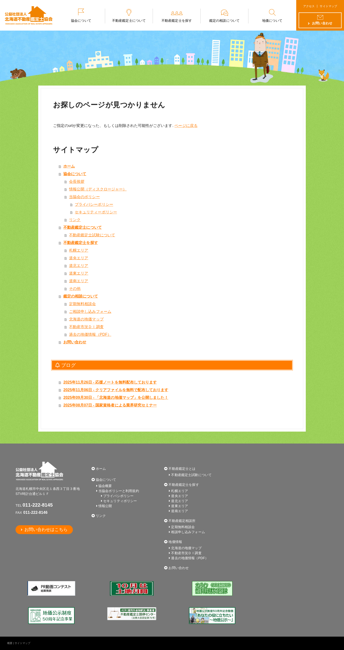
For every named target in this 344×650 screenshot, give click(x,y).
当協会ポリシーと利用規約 (118, 491)
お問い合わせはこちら (45, 529)
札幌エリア (78, 250)
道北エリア (78, 266)
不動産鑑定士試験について (92, 235)
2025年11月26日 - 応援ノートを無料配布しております (110, 382)
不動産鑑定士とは (181, 469)
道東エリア (78, 273)
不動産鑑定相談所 (181, 521)
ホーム (69, 166)
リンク (75, 220)
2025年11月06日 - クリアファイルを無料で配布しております (115, 390)
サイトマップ (328, 6)
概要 (9, 643)
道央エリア (78, 258)
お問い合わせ (74, 342)
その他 (75, 289)
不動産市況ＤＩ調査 (86, 327)
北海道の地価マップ (86, 319)
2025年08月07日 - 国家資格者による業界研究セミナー (110, 405)
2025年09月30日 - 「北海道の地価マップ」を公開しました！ (115, 397)
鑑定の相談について (224, 20)
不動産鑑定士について (129, 20)
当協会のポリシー (84, 197)
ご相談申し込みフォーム (90, 311)
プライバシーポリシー (94, 204)
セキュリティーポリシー (96, 212)
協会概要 (105, 486)
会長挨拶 (76, 181)
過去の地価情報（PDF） (90, 334)
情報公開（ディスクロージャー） (98, 189)
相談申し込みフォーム (188, 532)
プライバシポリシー (118, 496)
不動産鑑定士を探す (176, 20)
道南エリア (78, 281)
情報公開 (105, 506)
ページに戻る (185, 126)
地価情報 (175, 542)
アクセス (309, 6)
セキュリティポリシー (120, 501)
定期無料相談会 (82, 304)
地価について (272, 20)
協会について (81, 20)
